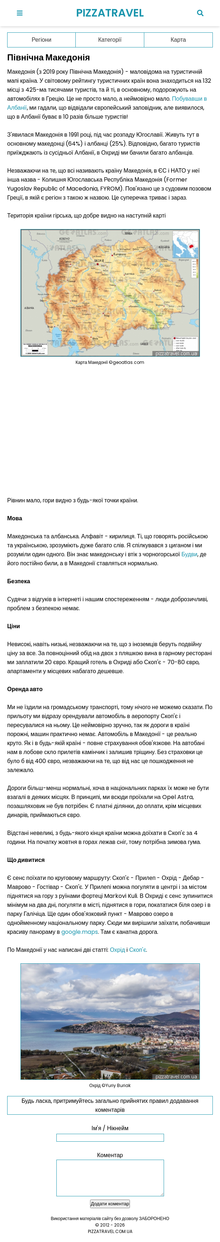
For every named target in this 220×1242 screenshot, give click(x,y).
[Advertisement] (110, 430)
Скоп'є (137, 950)
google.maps (79, 932)
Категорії (109, 40)
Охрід (117, 950)
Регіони (41, 40)
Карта (178, 40)
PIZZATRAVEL (110, 12)
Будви (189, 554)
